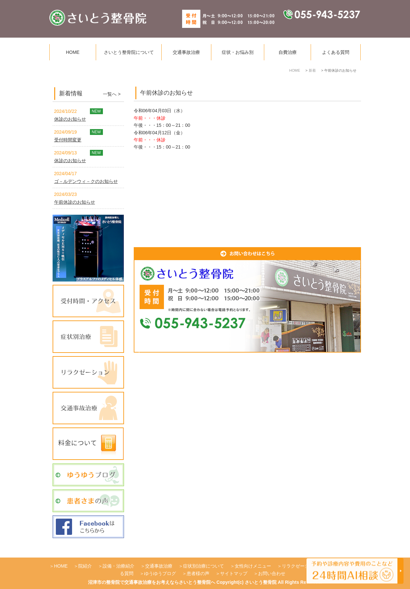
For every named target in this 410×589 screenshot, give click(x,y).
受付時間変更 (67, 139)
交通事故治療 (186, 52)
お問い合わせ (271, 573)
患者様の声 (198, 573)
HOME (73, 52)
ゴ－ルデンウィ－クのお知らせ (86, 181)
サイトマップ (233, 573)
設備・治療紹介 (118, 566)
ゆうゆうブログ (160, 573)
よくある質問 (335, 52)
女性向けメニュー (253, 566)
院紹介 (85, 566)
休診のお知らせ (70, 119)
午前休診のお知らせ (74, 202)
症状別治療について (203, 566)
